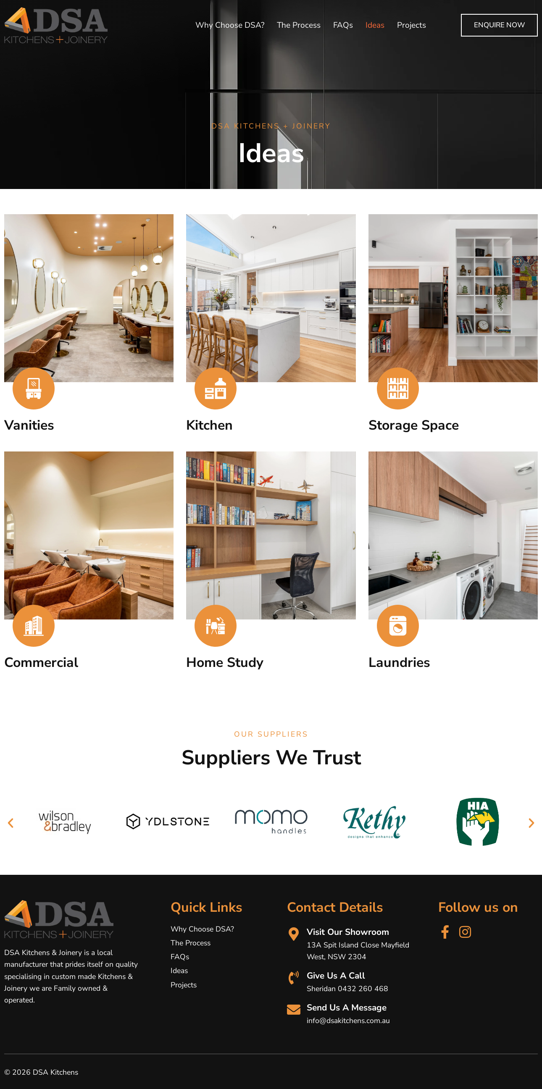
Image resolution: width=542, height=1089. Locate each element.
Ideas (375, 25)
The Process (299, 25)
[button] (10, 823)
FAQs (343, 25)
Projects (411, 25)
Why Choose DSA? (229, 25)
